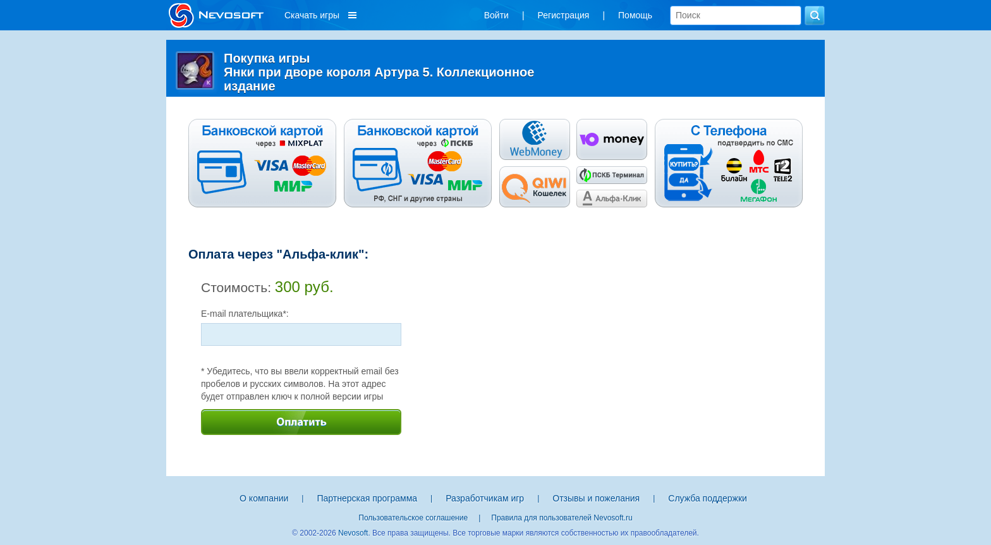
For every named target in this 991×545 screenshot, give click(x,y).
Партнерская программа (367, 498)
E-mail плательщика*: (245, 314)
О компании (264, 498)
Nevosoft (353, 533)
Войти (496, 15)
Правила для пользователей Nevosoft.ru (561, 517)
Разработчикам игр (485, 498)
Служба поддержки (707, 498)
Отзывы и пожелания (596, 498)
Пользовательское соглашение (413, 517)
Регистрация (564, 15)
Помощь (635, 15)
